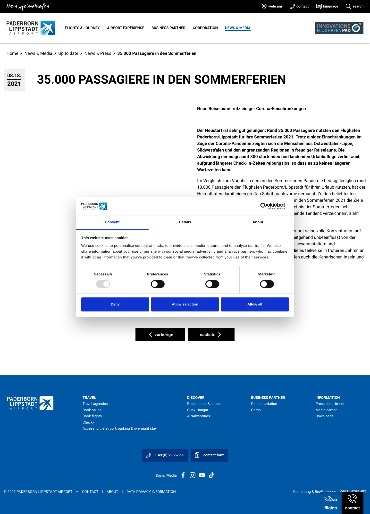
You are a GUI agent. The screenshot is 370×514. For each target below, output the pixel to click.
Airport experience (125, 28)
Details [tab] (185, 222)
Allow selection (185, 304)
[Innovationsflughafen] (339, 28)
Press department (329, 404)
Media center (325, 410)
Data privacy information (151, 492)
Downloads (324, 416)
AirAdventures (198, 416)
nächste (211, 334)
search (358, 6)
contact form (209, 455)
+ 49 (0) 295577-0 (165, 455)
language (330, 6)
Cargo (256, 410)
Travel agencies (95, 404)
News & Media (238, 28)
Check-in (90, 422)
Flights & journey (82, 28)
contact (302, 6)
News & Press (97, 53)
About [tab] (257, 222)
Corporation (205, 28)
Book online (92, 410)
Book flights (92, 416)
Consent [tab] (112, 222)
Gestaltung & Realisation (329, 492)
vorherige (160, 334)
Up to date (68, 53)
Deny (115, 304)
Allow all (254, 304)
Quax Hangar (197, 410)
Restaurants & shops (204, 404)
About (112, 492)
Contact (90, 492)
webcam (275, 6)
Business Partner (168, 28)
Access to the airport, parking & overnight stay (120, 428)
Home (12, 53)
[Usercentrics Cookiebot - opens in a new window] (267, 206)
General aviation (264, 404)
